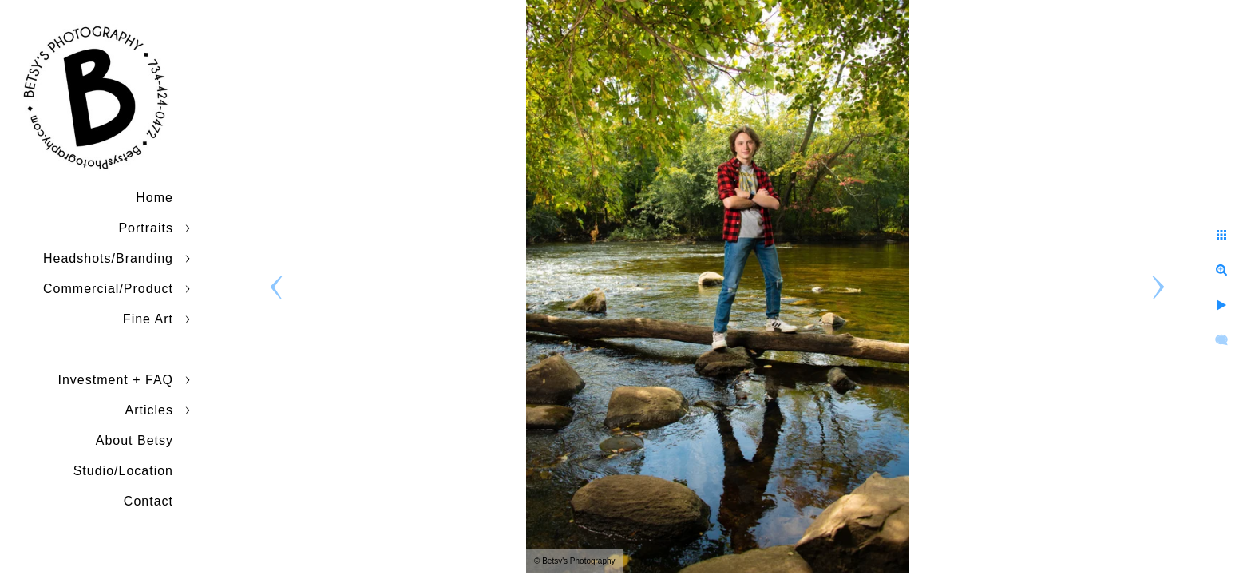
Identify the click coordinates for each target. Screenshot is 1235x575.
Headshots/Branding (108, 258)
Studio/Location (123, 471)
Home (154, 197)
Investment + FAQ (116, 380)
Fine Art (148, 319)
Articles (149, 410)
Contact (148, 501)
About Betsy (134, 440)
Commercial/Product (108, 288)
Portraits (145, 228)
